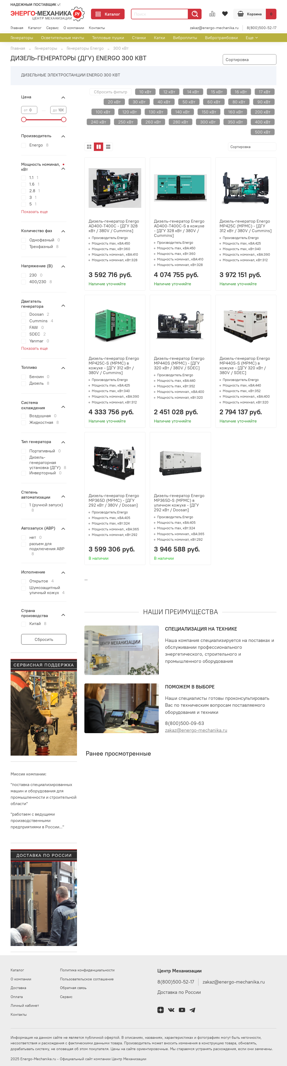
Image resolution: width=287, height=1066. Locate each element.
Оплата (17, 996)
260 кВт (153, 122)
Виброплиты (185, 37)
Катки (159, 37)
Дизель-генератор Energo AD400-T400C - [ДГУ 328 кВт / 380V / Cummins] (114, 225)
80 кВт (239, 101)
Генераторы (22, 37)
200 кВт (262, 111)
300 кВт (208, 122)
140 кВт (182, 111)
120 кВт (129, 111)
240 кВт (98, 122)
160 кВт (235, 111)
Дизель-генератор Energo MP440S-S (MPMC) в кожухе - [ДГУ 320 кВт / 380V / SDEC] (245, 365)
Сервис (52, 27)
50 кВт (189, 101)
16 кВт (241, 91)
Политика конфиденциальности (87, 970)
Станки (139, 37)
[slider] (24, 119)
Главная (17, 27)
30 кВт (139, 101)
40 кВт (164, 101)
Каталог (107, 14)
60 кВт (213, 101)
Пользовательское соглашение (87, 979)
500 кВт (262, 132)
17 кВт (264, 91)
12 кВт (169, 91)
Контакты (97, 27)
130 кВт (156, 111)
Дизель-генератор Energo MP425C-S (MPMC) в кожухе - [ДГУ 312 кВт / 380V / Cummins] (114, 365)
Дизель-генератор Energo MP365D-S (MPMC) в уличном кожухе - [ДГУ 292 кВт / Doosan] (179, 502)
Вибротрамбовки (221, 37)
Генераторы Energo (85, 48)
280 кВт (180, 122)
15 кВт (217, 91)
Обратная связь (73, 987)
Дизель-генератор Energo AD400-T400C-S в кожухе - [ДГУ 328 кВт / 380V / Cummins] (179, 228)
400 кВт (262, 122)
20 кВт (114, 101)
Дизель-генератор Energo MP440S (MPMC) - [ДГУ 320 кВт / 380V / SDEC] (179, 363)
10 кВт (145, 91)
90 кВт (263, 101)
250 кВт (125, 122)
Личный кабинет (25, 1005)
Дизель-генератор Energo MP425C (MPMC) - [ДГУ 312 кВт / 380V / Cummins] (246, 225)
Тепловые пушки (108, 37)
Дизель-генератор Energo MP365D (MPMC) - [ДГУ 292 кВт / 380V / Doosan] (114, 500)
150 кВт (209, 111)
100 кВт (103, 111)
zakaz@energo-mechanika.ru (214, 27)
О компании (73, 27)
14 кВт (193, 91)
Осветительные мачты (62, 37)
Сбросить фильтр (110, 91)
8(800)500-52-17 (261, 27)
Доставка (18, 987)
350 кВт (235, 122)
